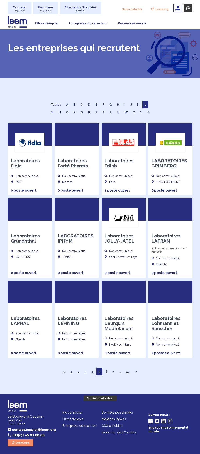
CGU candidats (112, 426)
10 (127, 371)
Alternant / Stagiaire (80, 9)
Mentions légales (114, 419)
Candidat (20, 9)
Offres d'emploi (46, 23)
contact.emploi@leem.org (32, 430)
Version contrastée (100, 398)
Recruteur (45, 9)
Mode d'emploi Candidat (119, 432)
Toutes (56, 104)
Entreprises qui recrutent (88, 23)
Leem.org (162, 9)
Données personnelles (118, 413)
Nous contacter (132, 9)
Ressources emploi (132, 23)
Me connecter (72, 413)
